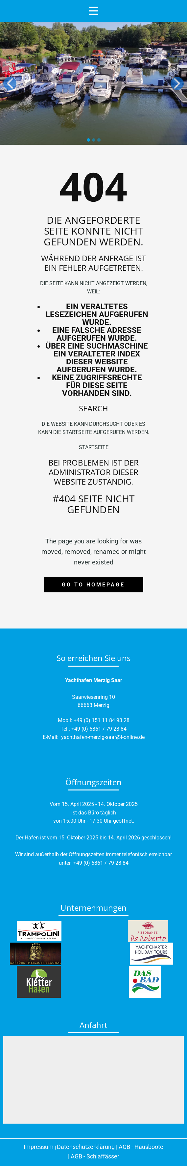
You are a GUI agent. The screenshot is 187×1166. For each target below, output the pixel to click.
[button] (9, 83)
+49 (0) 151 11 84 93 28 (101, 720)
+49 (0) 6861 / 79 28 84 (99, 729)
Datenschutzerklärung (86, 1146)
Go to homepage (93, 585)
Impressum (39, 1146)
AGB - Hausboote (141, 1146)
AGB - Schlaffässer (95, 1156)
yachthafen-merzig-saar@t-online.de (103, 737)
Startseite (93, 447)
